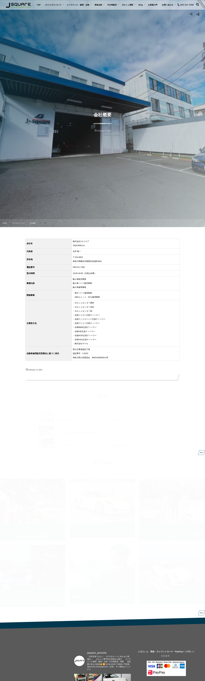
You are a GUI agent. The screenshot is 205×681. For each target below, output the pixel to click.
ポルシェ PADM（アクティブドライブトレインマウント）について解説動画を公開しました (95, 444)
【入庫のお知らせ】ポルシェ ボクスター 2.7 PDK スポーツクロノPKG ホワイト (90, 418)
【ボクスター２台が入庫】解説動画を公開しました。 (79, 431)
